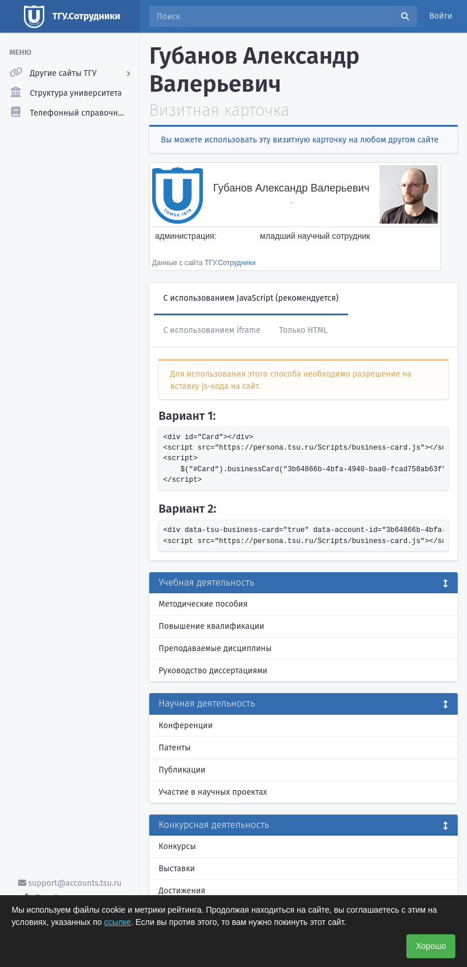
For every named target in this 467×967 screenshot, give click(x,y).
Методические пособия (203, 604)
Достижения (182, 891)
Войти (440, 16)
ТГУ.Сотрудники (230, 263)
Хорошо (431, 946)
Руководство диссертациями (213, 671)
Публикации (182, 770)
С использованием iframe (212, 330)
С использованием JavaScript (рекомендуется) (251, 298)
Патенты (175, 748)
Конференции (186, 726)
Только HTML (303, 330)
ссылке (117, 922)
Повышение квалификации (211, 626)
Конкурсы (177, 846)
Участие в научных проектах (213, 792)
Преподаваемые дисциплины (215, 648)
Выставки (177, 869)
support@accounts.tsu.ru (70, 883)
